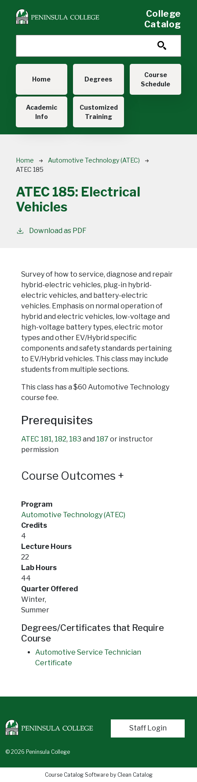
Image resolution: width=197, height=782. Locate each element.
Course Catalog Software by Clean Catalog (99, 774)
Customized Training (99, 112)
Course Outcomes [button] (72, 475)
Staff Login (148, 728)
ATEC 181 (36, 439)
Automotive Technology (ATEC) (94, 160)
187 (102, 439)
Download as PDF (51, 230)
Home (41, 79)
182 (60, 439)
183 (75, 439)
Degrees (98, 79)
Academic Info (41, 112)
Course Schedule (155, 79)
